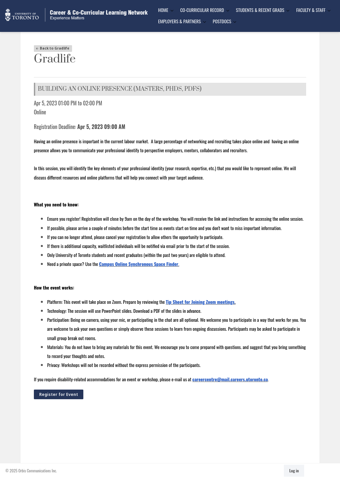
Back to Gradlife (52, 48)
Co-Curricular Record (202, 9)
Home (163, 9)
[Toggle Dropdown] (172, 10)
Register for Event (58, 394)
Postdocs (222, 21)
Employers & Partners (179, 21)
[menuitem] (164, 10)
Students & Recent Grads (260, 9)
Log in (294, 470)
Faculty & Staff (310, 9)
